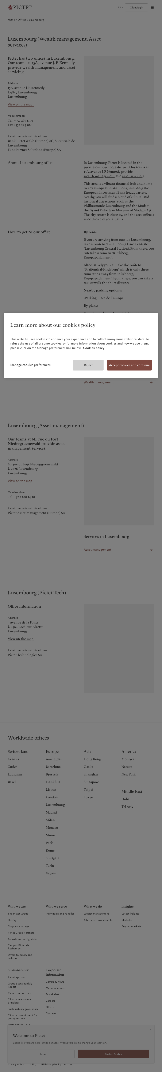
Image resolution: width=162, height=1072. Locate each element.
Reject (88, 365)
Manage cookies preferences (30, 365)
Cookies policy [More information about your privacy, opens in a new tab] (93, 348)
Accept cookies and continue (129, 365)
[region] (81, 345)
